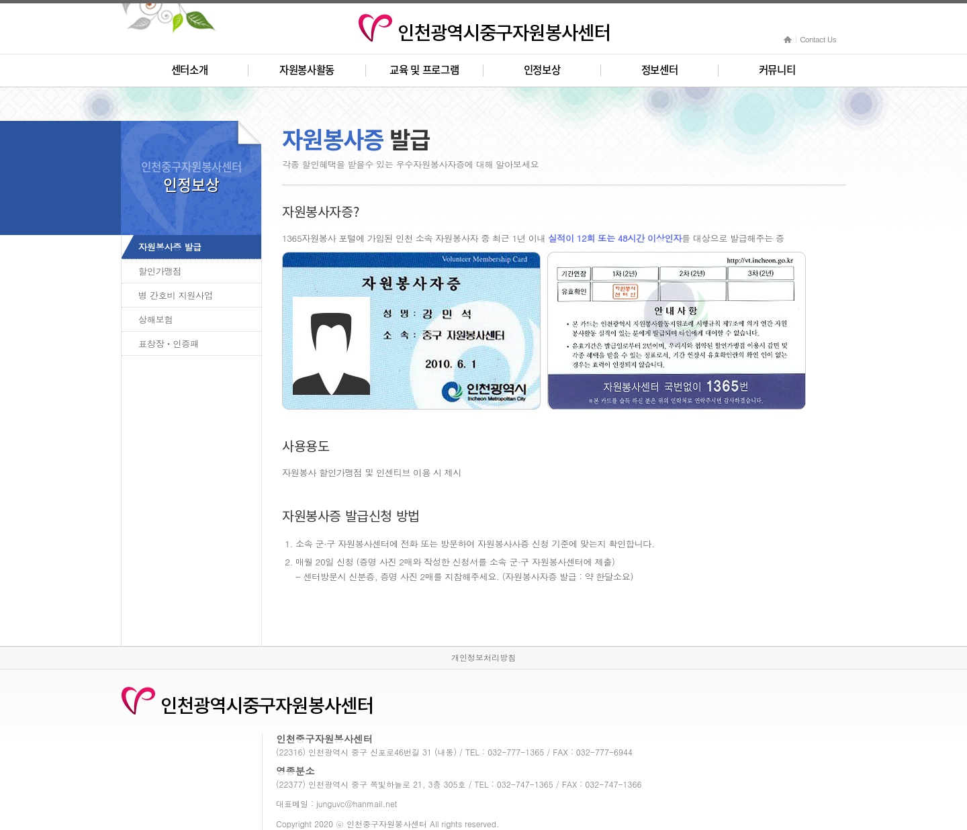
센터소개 (189, 70)
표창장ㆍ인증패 (168, 343)
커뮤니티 (777, 70)
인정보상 (542, 70)
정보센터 (659, 70)
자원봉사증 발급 (169, 246)
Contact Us (818, 39)
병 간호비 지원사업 (175, 295)
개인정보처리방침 (483, 657)
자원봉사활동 (306, 70)
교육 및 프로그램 (424, 70)
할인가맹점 (159, 271)
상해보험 (155, 319)
